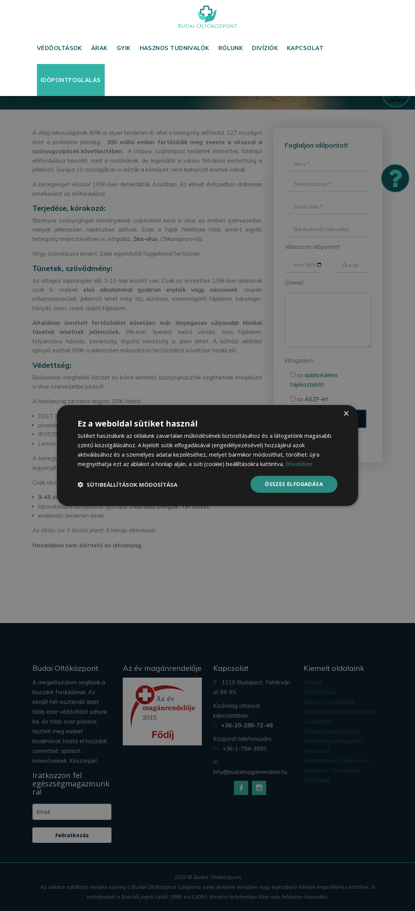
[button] (127, 484)
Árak (99, 48)
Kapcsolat (305, 48)
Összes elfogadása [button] (294, 483)
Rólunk (230, 48)
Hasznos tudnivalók (174, 48)
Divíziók (265, 48)
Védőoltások (59, 48)
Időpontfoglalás (71, 80)
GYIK (124, 48)
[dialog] (207, 455)
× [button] (346, 414)
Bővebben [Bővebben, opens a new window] (298, 464)
